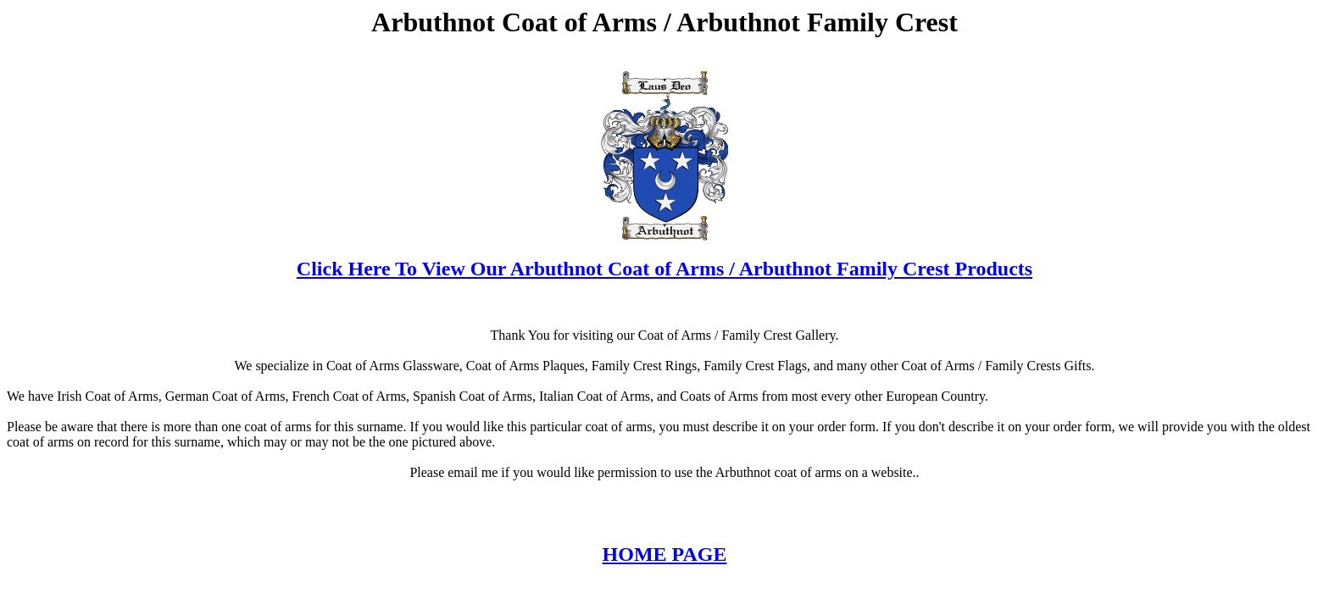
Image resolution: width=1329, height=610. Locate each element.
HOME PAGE (665, 554)
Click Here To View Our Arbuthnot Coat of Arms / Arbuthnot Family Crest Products (664, 269)
